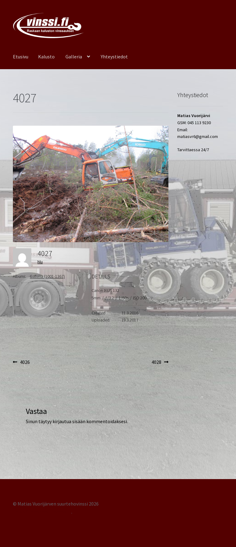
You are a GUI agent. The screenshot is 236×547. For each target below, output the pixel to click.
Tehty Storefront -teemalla (42, 512)
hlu (40, 262)
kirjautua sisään (69, 421)
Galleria (73, 56)
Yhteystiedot (114, 56)
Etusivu (20, 56)
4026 (25, 362)
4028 (159, 362)
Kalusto (46, 56)
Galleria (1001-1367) (47, 276)
